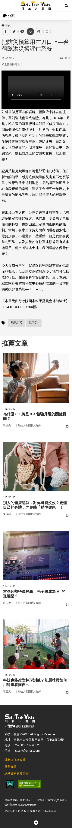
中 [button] (30, 31)
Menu (5, 5)
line (21, 31)
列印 (38, 31)
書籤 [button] (47, 31)
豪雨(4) (34, 322)
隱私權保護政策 (15, 759)
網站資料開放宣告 (17, 773)
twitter (14, 31)
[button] (66, 5)
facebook (5, 31)
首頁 (6, 25)
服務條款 (11, 766)
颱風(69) (16, 322)
